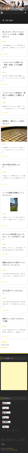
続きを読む (5, 54)
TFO (5, 41)
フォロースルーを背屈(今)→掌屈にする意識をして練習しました (13, 95)
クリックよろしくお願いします (10, 430)
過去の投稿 (5, 345)
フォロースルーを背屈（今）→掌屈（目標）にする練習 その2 (13, 64)
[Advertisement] (14, 376)
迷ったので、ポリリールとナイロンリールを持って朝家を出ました (13, 34)
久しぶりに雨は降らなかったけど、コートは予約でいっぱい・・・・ (13, 236)
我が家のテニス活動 (14, 8)
